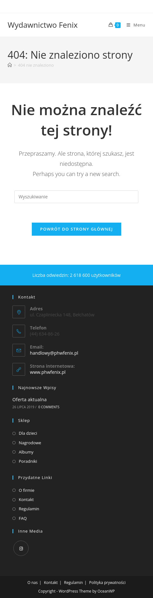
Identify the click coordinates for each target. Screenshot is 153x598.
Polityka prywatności (107, 582)
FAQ (23, 518)
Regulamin (29, 509)
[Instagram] (21, 548)
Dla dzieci (28, 433)
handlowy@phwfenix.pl (54, 353)
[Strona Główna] (10, 65)
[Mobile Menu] (133, 25)
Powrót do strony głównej (76, 229)
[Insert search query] (76, 196)
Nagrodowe (30, 443)
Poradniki (28, 461)
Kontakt (26, 499)
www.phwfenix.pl (48, 372)
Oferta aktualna (29, 399)
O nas (32, 582)
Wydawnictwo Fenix (43, 24)
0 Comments (48, 407)
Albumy (26, 452)
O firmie (26, 490)
